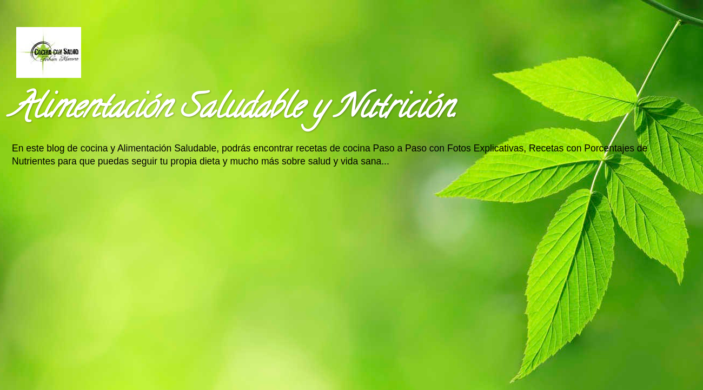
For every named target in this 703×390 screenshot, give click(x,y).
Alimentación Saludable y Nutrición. (233, 110)
